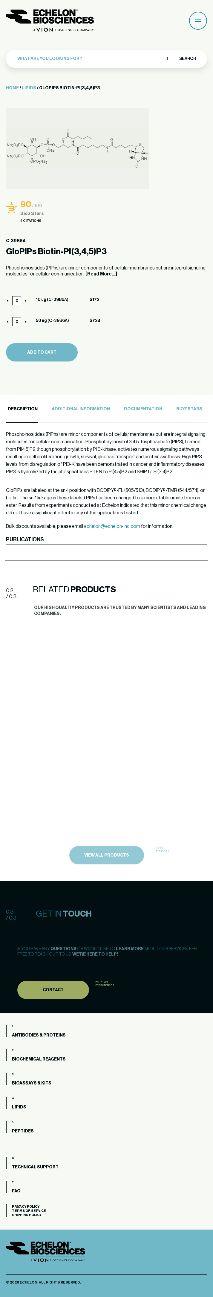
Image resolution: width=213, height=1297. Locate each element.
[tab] (22, 409)
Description (23, 409)
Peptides (23, 1131)
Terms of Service (29, 1210)
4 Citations (30, 220)
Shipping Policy (27, 1215)
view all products (106, 870)
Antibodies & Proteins (39, 1035)
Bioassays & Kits (31, 1083)
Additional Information (81, 409)
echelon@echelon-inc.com (112, 526)
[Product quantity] (16, 300)
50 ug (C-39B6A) (52, 321)
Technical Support (35, 1167)
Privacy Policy (25, 1206)
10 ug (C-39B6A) (52, 300)
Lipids (29, 88)
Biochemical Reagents (39, 1059)
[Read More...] (101, 274)
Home (12, 88)
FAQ (16, 1191)
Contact (53, 1004)
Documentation (143, 409)
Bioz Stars (189, 409)
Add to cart (41, 352)
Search (187, 59)
